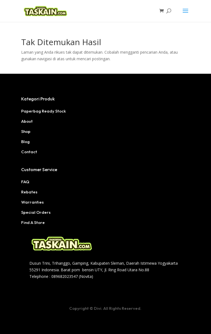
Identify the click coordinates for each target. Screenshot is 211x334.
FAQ (25, 181)
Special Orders (36, 212)
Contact (29, 151)
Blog (25, 141)
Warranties (32, 202)
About (27, 121)
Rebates (29, 192)
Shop (25, 131)
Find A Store (33, 222)
